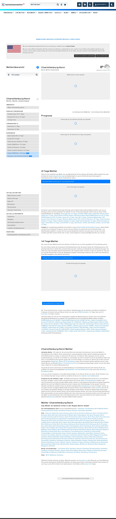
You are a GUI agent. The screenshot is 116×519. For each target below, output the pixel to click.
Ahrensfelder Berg (63, 448)
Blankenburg (45, 431)
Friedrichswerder (56, 433)
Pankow (85, 436)
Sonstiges (10, 232)
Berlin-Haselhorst (93, 418)
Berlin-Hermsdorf (65, 420)
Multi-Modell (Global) (94, 222)
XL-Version (99, 387)
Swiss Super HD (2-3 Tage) (69, 213)
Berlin (72, 413)
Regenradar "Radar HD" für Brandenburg (63, 361)
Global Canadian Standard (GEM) (80, 329)
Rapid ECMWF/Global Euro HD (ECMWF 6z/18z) (76, 320)
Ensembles (10, 133)
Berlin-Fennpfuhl (95, 415)
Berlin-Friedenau (60, 417)
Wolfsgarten (101, 444)
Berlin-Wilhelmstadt (64, 429)
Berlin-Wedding (99, 427)
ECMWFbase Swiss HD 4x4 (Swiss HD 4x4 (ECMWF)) (57, 325)
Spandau (84, 440)
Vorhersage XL (12, 123)
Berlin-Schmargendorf (72, 426)
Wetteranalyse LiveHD (14, 195)
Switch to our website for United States (84, 55)
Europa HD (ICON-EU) (48, 322)
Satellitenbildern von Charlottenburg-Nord (77, 369)
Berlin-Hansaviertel (81, 418)
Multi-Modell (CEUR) (81, 222)
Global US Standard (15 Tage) (90, 219)
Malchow (86, 435)
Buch (59, 431)
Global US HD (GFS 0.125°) (77, 331)
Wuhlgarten (44, 446)
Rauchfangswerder (46, 438)
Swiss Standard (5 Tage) (54, 219)
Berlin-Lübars (63, 422)
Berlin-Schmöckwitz (85, 426)
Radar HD (10, 201)
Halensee (74, 410)
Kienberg (57, 450)
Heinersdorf (81, 433)
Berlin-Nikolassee (91, 424)
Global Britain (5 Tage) (52, 222)
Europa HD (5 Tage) (14, 138)
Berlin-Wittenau (87, 429)
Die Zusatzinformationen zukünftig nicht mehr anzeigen (75, 478)
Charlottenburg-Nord (77, 431)
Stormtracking (12, 207)
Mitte (91, 435)
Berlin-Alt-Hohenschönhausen (83, 413)
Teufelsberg (84, 452)
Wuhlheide (52, 446)
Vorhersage (9, 12)
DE (24, 4)
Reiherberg (96, 450)
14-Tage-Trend (12, 120)
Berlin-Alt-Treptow (98, 413)
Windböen (10, 219)
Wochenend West (93, 444)
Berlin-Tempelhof (68, 427)
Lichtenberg (65, 435)
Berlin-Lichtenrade (52, 422)
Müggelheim (97, 435)
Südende (62, 442)
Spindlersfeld (92, 440)
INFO (109, 70)
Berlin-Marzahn (95, 422)
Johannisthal (89, 433)
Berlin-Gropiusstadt (47, 418)
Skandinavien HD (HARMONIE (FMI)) (57, 331)
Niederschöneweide (53, 436)
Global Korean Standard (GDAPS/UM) (98, 331)
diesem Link (88, 464)
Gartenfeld (62, 410)
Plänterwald (92, 436)
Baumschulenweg (64, 413)
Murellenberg (74, 450)
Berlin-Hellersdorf (54, 420)
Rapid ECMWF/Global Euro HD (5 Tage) (97, 215)
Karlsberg (51, 450)
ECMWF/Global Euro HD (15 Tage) (51, 217)
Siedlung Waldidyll (76, 440)
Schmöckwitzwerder (101, 438)
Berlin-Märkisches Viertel (48, 424)
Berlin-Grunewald (58, 418)
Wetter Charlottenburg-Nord (16, 107)
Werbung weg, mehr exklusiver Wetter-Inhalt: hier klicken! (58, 39)
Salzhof (84, 438)
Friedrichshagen (46, 433)
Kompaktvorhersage (14, 111)
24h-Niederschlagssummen (16, 222)
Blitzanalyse (11, 204)
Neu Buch (104, 435)
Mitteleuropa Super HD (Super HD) (75, 324)
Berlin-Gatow (91, 417)
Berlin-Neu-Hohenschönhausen (66, 424)
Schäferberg (53, 452)
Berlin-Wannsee (89, 427)
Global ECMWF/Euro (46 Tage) (18, 153)
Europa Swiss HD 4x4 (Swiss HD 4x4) (97, 324)
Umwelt (74, 12)
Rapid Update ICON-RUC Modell (63, 215)
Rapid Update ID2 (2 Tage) (16, 135)
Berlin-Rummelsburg (59, 426)
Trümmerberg (93, 452)
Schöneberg (60, 440)
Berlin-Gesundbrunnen (102, 417)
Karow (102, 433)
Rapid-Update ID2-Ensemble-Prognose (88, 227)
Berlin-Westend (99, 408)
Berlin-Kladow (75, 420)
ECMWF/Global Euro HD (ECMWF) (51, 320)
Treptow (81, 442)
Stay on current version (102, 55)
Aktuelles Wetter (13, 192)
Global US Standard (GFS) (99, 320)
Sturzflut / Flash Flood (14, 210)
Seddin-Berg (61, 452)
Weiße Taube (56, 444)
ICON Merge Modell (79, 215)
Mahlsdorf (80, 435)
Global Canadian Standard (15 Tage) (19, 150)
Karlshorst (97, 433)
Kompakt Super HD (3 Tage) (16, 114)
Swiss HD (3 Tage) (80, 217)
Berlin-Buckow (59, 415)
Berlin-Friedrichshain (71, 417)
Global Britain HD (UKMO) (56, 327)
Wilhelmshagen (74, 444)
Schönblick (53, 440)
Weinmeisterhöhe (46, 444)
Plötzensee (81, 408)
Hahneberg (104, 448)
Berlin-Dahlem (69, 415)
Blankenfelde (53, 431)
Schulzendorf (45, 440)
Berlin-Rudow (49, 426)
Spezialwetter (85, 12)
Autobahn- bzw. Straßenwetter (90, 376)
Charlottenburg (89, 408)
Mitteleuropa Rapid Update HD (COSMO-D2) (68, 322)
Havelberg (44, 450)
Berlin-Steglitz (51, 427)
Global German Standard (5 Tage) (18, 141)
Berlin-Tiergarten (79, 427)
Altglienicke (55, 413)
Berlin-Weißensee (51, 455)
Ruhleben (71, 438)
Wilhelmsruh (83, 444)
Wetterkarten (51, 396)
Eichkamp (68, 410)
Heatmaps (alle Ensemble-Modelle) (20, 156)
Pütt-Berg (90, 450)
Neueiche (44, 436)
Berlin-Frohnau (82, 417)
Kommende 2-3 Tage (14, 126)
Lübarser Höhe (65, 450)
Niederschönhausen (66, 436)
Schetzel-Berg (45, 452)
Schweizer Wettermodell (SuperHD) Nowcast (91, 213)
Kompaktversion (86, 386)
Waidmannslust (95, 442)
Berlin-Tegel (59, 427)
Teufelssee (60, 455)
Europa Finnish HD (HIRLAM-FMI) (60, 329)
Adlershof (48, 413)
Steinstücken (50, 442)
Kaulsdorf (44, 435)
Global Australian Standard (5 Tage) (64, 221)
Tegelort (68, 442)
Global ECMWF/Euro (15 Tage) (17, 144)
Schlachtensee (91, 438)
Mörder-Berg (82, 450)
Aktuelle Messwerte (14, 213)
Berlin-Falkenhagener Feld (81, 415)
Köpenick (58, 435)
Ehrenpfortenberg (95, 448)
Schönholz (67, 440)
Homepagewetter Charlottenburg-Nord (19, 234)
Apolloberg (72, 448)
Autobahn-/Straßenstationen (16, 228)
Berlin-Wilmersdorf (76, 429)
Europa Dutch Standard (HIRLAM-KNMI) (77, 327)
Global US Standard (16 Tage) (17, 147)
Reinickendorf (57, 438)
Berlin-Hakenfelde (69, 418)
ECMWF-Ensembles (83, 312)
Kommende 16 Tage (13, 129)
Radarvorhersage (13, 198)
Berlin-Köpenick (95, 420)
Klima (66, 12)
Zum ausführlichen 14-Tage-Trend (53, 303)
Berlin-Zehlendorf (97, 429)
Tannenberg (69, 452)
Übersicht (10, 104)
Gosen (64, 433)
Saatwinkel (89, 410)
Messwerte (32, 12)
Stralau (57, 442)
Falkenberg (87, 431)
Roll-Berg (103, 450)
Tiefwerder (75, 442)
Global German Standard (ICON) (54, 324)
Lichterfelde (73, 435)
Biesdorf (105, 429)
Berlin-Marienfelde (84, 422)
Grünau (68, 433)
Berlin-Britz (51, 415)
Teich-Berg (77, 452)
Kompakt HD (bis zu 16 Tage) (16, 117)
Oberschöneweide (77, 436)
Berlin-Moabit (54, 410)
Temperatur (11, 216)
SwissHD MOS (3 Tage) (67, 222)
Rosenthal (65, 438)
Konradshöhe (51, 435)
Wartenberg (104, 442)
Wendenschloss (64, 444)
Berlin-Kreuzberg (85, 420)
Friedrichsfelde (95, 431)
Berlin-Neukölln (80, 424)
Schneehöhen (11, 225)
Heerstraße (81, 410)
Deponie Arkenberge (83, 448)
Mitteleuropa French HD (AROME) (84, 325)
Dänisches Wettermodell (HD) (71, 219)
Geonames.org (83, 460)
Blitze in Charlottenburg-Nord (67, 363)
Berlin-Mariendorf (73, 422)
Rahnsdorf (99, 436)
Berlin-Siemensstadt (98, 426)
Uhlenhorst (87, 442)
